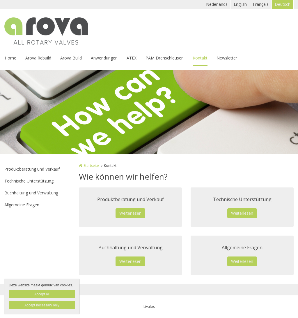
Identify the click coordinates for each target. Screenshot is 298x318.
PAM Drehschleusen (165, 58)
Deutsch (282, 4)
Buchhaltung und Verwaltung (31, 193)
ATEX (131, 58)
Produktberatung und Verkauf (32, 169)
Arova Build (71, 58)
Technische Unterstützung (29, 181)
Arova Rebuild (38, 58)
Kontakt (200, 58)
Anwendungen (104, 58)
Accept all (41, 294)
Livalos (149, 306)
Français (261, 4)
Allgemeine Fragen (21, 204)
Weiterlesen (130, 213)
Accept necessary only (41, 305)
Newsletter (227, 58)
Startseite (91, 165)
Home (10, 58)
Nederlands (217, 4)
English (240, 4)
